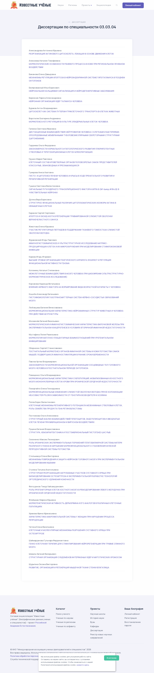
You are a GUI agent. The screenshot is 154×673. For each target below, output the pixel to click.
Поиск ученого (63, 614)
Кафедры (94, 626)
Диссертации (79, 22)
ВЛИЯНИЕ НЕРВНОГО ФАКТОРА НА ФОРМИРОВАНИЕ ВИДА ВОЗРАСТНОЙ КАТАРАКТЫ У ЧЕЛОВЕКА (75, 287)
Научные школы (97, 614)
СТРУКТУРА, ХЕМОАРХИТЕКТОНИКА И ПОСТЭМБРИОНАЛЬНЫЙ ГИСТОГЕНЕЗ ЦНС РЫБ (69, 432)
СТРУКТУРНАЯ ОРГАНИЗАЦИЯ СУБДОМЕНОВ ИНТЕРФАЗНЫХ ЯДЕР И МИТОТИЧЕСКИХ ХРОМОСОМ (75, 557)
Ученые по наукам (64, 618)
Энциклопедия (103, 5)
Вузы (92, 622)
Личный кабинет (133, 5)
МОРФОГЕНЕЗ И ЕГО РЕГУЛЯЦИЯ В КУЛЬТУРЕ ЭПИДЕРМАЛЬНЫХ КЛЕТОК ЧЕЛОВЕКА (68, 121)
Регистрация (131, 618)
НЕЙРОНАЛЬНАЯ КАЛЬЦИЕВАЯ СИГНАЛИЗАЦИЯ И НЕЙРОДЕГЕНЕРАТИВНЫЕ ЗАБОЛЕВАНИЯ (71, 91)
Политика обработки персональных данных (31, 656)
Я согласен (111, 658)
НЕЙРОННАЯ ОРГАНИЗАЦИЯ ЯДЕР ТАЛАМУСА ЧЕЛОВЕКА (55, 101)
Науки (61, 5)
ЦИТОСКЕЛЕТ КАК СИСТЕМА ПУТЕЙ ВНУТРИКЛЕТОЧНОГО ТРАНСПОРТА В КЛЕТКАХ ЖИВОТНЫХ (74, 111)
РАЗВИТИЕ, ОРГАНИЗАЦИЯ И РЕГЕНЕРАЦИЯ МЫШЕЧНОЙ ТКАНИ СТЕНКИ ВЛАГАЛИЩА (69, 567)
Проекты (86, 5)
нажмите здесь (83, 665)
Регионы (72, 5)
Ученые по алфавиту (66, 626)
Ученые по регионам (65, 622)
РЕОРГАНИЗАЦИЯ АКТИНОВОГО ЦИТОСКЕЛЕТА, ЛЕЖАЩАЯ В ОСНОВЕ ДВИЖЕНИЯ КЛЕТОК (71, 53)
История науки (97, 618)
